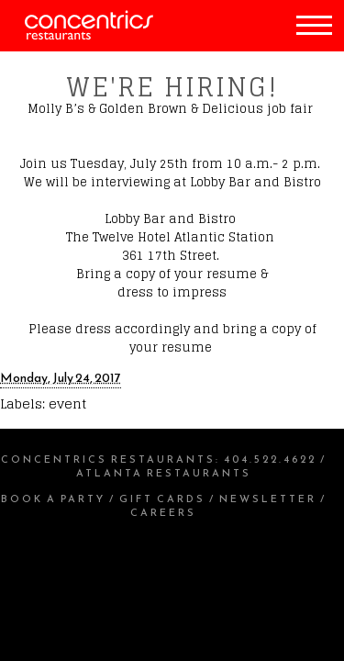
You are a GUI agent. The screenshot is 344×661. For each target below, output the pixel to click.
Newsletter (267, 498)
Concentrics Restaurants (108, 459)
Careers (163, 512)
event (67, 403)
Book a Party (53, 498)
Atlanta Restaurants (163, 472)
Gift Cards (162, 498)
